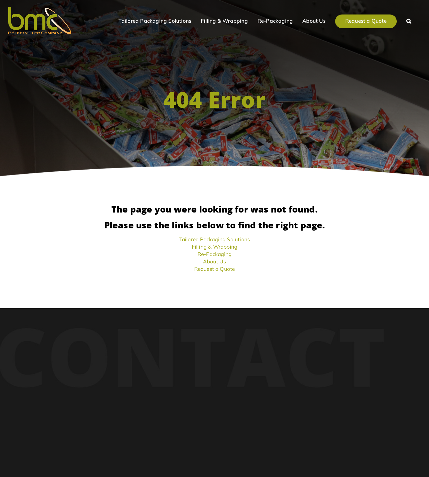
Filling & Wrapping (214, 246)
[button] (408, 20)
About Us (214, 261)
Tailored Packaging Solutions (214, 239)
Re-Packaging (214, 254)
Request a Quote (214, 269)
